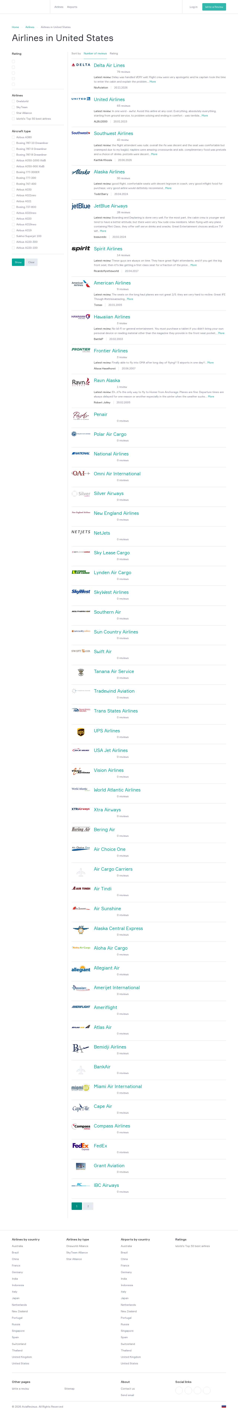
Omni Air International (117, 473)
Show (18, 262)
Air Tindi (103, 888)
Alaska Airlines (109, 172)
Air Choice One (110, 849)
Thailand (17, 1350)
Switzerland (19, 1343)
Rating (114, 53)
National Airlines (111, 454)
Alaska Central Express (118, 928)
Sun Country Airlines (116, 632)
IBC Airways (106, 1185)
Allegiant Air (107, 968)
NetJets (102, 533)
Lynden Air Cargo (112, 572)
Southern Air (107, 612)
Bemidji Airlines (110, 1047)
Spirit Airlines (108, 248)
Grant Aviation (109, 1165)
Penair (100, 414)
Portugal (17, 1317)
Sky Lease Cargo (112, 552)
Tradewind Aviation (114, 691)
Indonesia (18, 1285)
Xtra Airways (107, 809)
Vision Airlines (109, 770)
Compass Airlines (112, 1126)
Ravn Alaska (107, 380)
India (15, 1278)
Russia (16, 1324)
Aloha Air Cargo (111, 948)
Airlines (58, 6)
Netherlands (19, 1304)
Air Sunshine (107, 908)
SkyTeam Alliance (77, 1252)
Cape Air (103, 1106)
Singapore (18, 1330)
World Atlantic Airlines (117, 790)
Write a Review (214, 6)
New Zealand (20, 1311)
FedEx (100, 1145)
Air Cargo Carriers (113, 869)
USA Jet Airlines (111, 750)
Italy (14, 1291)
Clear (31, 262)
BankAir (102, 1066)
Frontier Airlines (111, 350)
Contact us (128, 1388)
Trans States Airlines (116, 711)
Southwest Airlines (113, 133)
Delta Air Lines (109, 65)
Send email (127, 1395)
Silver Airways (109, 493)
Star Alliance (74, 1258)
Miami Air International (118, 1086)
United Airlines (109, 99)
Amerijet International (117, 987)
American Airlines (112, 283)
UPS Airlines (107, 730)
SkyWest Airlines (111, 592)
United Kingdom (22, 1356)
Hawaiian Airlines (112, 317)
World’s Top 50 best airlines (192, 1246)
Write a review (20, 1388)
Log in (193, 6)
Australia (17, 1246)
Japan (16, 1298)
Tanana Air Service (114, 671)
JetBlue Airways (111, 206)
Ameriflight (105, 1007)
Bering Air (104, 829)
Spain (15, 1337)
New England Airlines (116, 513)
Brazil (15, 1252)
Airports (72, 6)
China (15, 1258)
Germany (17, 1272)
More (153, 81)
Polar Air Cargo (110, 434)
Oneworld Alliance (77, 1246)
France (16, 1265)
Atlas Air (103, 1027)
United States (20, 1363)
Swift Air (103, 651)
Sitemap (70, 1388)
